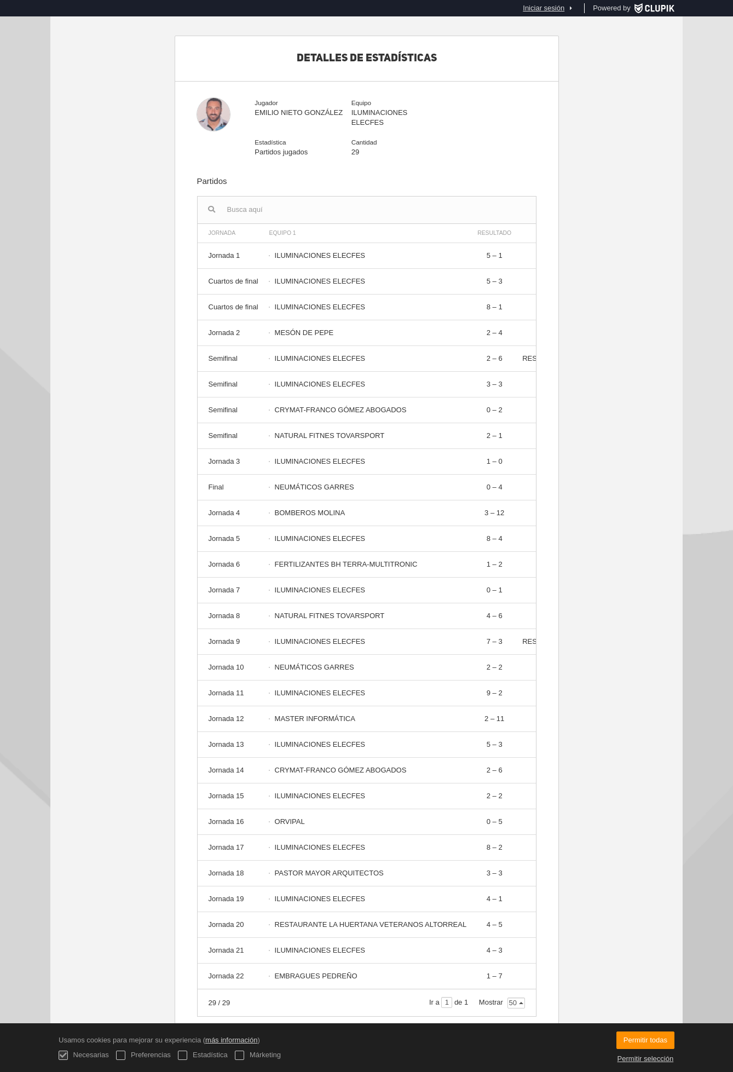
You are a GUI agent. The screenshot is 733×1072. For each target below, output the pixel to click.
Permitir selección (645, 1058)
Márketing (258, 1055)
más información (231, 1040)
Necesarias (84, 1055)
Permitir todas (645, 1040)
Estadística (202, 1055)
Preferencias (143, 1055)
